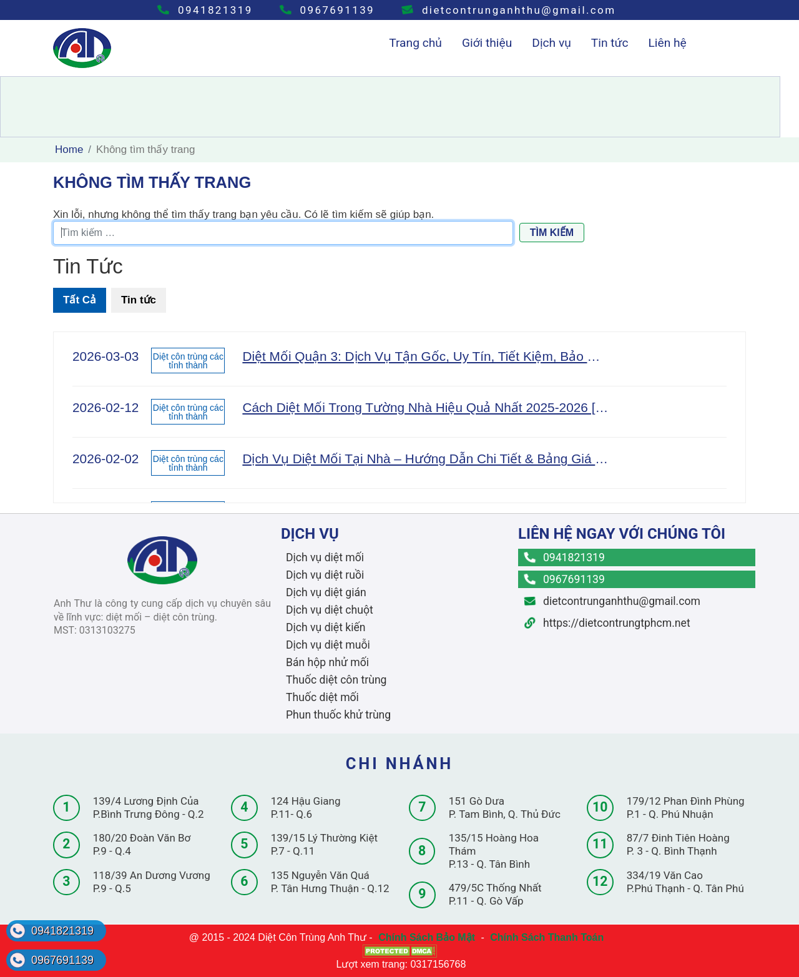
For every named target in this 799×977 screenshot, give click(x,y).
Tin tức (610, 43)
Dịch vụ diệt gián (326, 592)
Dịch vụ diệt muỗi (328, 645)
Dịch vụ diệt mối (325, 557)
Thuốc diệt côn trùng (336, 680)
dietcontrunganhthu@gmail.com (508, 10)
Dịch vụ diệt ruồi (325, 575)
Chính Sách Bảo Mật (426, 937)
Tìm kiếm (552, 232)
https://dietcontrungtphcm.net (607, 623)
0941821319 (205, 10)
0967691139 (327, 10)
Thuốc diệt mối (322, 697)
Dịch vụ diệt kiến (326, 627)
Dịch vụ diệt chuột (329, 610)
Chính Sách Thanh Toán (547, 937)
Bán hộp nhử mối (327, 662)
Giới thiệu (487, 43)
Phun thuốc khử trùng (338, 715)
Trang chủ (415, 43)
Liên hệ (667, 43)
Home (69, 149)
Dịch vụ (551, 43)
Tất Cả (79, 300)
